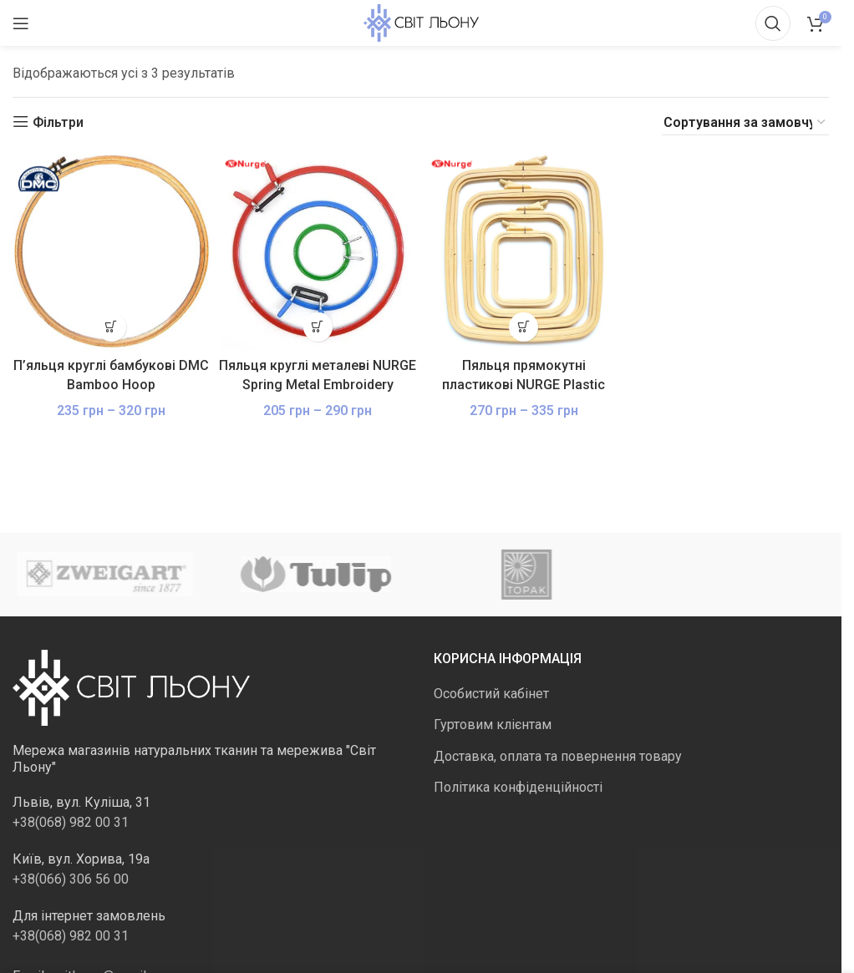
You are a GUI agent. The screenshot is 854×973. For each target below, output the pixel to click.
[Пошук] (773, 23)
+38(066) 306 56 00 (71, 879)
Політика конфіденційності (518, 787)
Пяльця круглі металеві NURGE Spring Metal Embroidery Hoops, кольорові (317, 384)
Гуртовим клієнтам (493, 724)
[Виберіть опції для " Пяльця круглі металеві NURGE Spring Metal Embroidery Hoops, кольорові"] (318, 327)
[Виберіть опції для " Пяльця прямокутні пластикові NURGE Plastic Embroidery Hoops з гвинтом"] (523, 327)
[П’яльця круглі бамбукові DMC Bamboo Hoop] (112, 251)
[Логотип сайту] (421, 22)
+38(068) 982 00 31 (71, 822)
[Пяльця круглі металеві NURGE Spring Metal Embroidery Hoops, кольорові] (318, 251)
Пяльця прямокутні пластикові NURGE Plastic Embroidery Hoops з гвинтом (524, 384)
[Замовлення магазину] (745, 122)
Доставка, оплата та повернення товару (558, 756)
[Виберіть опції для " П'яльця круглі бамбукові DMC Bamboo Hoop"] (111, 327)
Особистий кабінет (491, 694)
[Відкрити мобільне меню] (21, 23)
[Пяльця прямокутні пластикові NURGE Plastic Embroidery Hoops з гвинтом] (524, 251)
